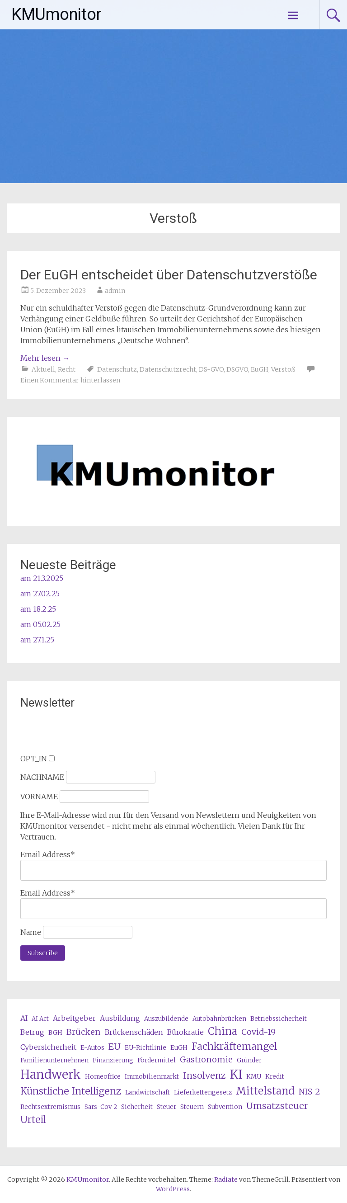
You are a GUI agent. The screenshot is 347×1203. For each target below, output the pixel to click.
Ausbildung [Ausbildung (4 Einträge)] (120, 1018)
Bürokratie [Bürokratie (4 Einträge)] (185, 1032)
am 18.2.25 (38, 608)
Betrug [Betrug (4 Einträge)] (32, 1032)
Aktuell (43, 369)
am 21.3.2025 (41, 578)
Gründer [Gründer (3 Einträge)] (249, 1060)
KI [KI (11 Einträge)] (236, 1074)
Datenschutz (117, 369)
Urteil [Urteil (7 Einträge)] (33, 1119)
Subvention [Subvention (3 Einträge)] (225, 1107)
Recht (66, 369)
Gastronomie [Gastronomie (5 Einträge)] (206, 1059)
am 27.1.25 (37, 639)
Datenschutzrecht (168, 369)
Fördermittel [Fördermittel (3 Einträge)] (156, 1060)
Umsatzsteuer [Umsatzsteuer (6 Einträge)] (277, 1105)
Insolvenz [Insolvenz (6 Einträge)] (204, 1075)
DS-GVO (211, 369)
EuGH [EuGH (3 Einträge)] (179, 1048)
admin (115, 291)
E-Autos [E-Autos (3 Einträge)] (92, 1048)
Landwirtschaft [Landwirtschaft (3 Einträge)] (147, 1092)
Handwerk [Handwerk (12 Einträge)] (50, 1074)
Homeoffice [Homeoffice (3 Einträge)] (103, 1076)
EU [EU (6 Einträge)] (114, 1046)
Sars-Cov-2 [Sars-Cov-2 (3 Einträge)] (100, 1107)
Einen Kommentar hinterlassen (70, 380)
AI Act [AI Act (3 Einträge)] (40, 1019)
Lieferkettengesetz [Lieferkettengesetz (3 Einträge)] (203, 1092)
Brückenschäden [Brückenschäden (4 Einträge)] (134, 1032)
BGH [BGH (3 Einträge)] (55, 1033)
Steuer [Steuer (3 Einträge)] (166, 1107)
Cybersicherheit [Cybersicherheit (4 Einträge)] (48, 1047)
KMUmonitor (56, 14)
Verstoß (283, 369)
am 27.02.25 (40, 593)
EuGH (259, 369)
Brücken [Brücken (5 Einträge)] (83, 1032)
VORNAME (39, 796)
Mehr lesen (45, 358)
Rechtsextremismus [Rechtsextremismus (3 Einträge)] (50, 1107)
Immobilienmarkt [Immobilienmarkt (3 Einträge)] (152, 1076)
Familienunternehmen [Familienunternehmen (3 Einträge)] (54, 1060)
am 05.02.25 (40, 624)
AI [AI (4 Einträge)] (24, 1018)
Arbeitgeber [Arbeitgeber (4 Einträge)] (74, 1018)
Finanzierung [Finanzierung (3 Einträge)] (113, 1060)
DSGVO (237, 369)
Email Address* (47, 854)
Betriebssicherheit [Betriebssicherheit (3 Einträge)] (278, 1019)
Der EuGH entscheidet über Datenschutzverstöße (168, 275)
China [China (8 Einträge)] (222, 1031)
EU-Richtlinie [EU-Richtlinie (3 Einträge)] (145, 1048)
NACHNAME (42, 777)
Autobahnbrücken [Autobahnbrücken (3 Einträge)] (219, 1019)
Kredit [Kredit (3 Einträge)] (274, 1076)
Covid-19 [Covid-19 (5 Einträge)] (258, 1032)
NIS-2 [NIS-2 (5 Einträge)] (309, 1091)
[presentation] (89, 735)
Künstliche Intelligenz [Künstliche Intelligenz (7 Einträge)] (70, 1091)
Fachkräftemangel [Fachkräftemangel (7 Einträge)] (234, 1046)
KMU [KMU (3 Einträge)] (253, 1076)
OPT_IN (33, 758)
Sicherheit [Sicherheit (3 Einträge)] (137, 1107)
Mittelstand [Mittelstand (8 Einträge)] (265, 1091)
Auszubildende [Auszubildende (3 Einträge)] (166, 1019)
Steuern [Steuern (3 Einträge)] (192, 1107)
